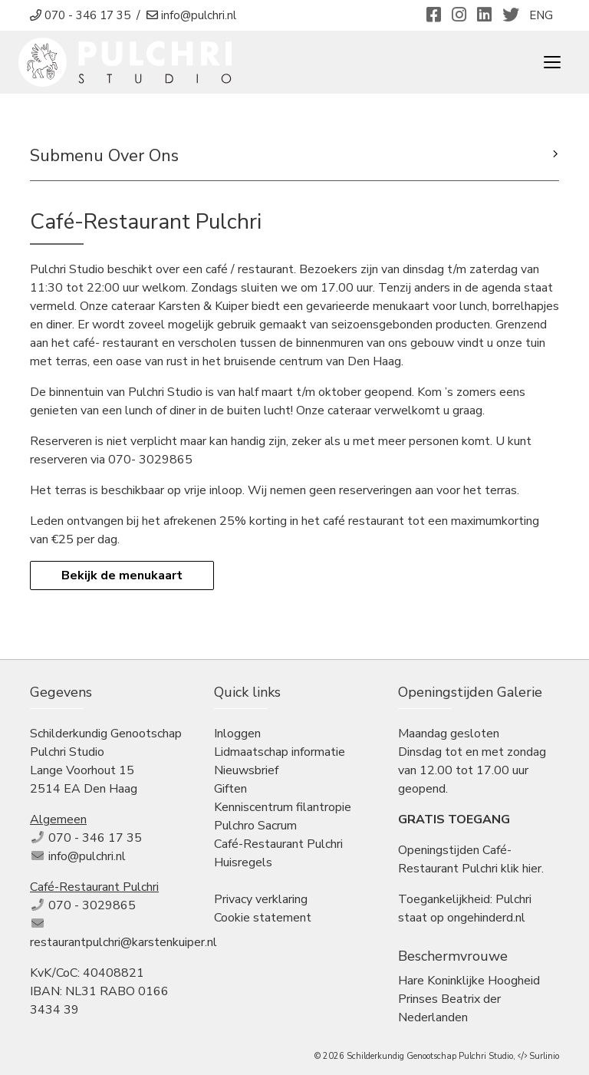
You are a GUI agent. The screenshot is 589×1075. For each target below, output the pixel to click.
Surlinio (544, 1056)
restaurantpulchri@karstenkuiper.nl (123, 942)
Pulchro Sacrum (255, 825)
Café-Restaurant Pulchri (278, 844)
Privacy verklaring (261, 899)
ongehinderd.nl (486, 917)
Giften (230, 788)
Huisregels (243, 862)
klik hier (521, 868)
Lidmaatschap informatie (279, 752)
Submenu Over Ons (104, 155)
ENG (541, 15)
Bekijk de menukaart (122, 575)
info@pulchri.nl (87, 856)
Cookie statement (262, 917)
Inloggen (237, 733)
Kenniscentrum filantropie (282, 807)
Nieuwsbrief (246, 770)
